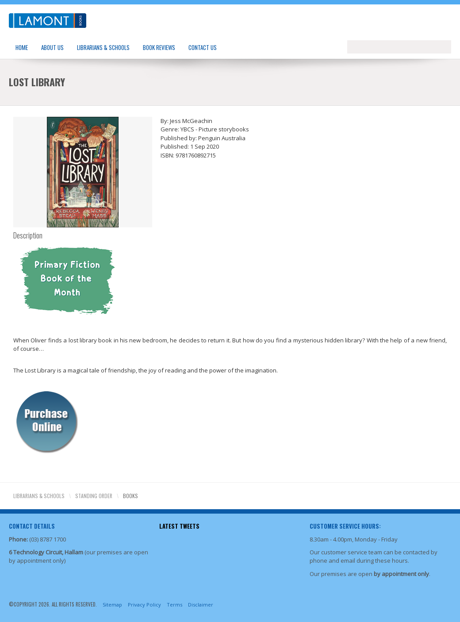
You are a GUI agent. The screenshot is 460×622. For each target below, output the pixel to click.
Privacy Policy (144, 604)
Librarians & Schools (103, 47)
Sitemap (112, 604)
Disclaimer (200, 604)
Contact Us (202, 47)
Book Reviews (159, 47)
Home (21, 47)
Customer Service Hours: (345, 526)
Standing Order (93, 495)
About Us (52, 47)
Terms (174, 604)
